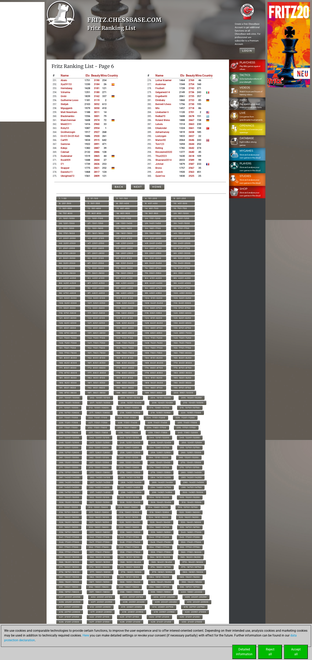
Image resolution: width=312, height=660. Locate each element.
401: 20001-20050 (70, 597)
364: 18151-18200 (160, 557)
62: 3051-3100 (96, 258)
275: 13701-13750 (190, 467)
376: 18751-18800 (69, 572)
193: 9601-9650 (125, 388)
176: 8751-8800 (68, 373)
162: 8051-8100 (96, 358)
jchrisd (159, 164)
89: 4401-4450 (154, 283)
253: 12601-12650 (129, 447)
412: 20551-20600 (100, 607)
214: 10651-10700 (159, 408)
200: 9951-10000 (183, 393)
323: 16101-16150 (128, 517)
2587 (191, 164)
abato (64, 80)
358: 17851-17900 (130, 552)
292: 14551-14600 (99, 487)
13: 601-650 (123, 208)
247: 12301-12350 (100, 442)
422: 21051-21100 (99, 617)
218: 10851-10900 (130, 413)
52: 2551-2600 (96, 248)
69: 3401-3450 (153, 263)
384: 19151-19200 (159, 577)
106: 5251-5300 (68, 303)
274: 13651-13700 (159, 467)
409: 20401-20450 (166, 602)
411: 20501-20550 (69, 607)
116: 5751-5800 (67, 313)
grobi (63, 96)
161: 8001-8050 (68, 358)
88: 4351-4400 (125, 283)
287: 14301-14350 (100, 482)
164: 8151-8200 (154, 358)
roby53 (65, 128)
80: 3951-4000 (182, 273)
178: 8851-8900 (125, 373)
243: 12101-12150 (129, 437)
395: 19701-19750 (190, 587)
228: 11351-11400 (127, 422)
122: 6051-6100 (96, 318)
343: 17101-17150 (129, 537)
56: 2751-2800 (67, 253)
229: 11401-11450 (157, 422)
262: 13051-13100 (99, 457)
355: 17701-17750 (190, 547)
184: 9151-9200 (154, 378)
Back (119, 186)
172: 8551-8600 (97, 368)
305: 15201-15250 (190, 497)
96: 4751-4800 (67, 293)
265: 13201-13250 (189, 457)
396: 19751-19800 (69, 592)
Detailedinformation (244, 651)
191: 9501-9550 (67, 388)
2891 (96, 144)
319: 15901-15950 (159, 512)
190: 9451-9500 (183, 383)
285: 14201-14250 (191, 477)
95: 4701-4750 (182, 288)
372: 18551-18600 (99, 567)
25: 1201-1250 (181, 218)
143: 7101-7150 (124, 338)
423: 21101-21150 (129, 617)
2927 (96, 132)
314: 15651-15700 (158, 507)
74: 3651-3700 (153, 268)
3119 (96, 100)
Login (247, 50)
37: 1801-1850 (96, 233)
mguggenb (66, 108)
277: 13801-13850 (100, 472)
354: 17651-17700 (159, 547)
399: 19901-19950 (161, 592)
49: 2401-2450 (153, 243)
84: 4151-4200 (153, 278)
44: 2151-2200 (153, 238)
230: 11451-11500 (187, 422)
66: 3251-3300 (67, 263)
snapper (65, 168)
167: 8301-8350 (97, 363)
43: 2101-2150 (124, 238)
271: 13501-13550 (69, 467)
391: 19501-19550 (69, 587)
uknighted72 (67, 176)
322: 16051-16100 (99, 517)
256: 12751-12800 (69, 452)
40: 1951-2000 (182, 233)
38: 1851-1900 (124, 233)
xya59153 (66, 84)
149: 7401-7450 (154, 343)
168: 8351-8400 (125, 363)
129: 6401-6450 (154, 323)
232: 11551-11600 (97, 427)
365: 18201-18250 (190, 557)
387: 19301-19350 (100, 582)
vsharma (65, 92)
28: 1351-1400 (124, 223)
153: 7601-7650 (125, 348)
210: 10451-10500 (193, 403)
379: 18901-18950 (162, 572)
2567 (191, 168)
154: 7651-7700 (154, 348)
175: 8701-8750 (183, 368)
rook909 (65, 160)
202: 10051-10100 (100, 398)
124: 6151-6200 (153, 318)
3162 (96, 96)
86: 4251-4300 (67, 283)
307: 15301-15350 (100, 502)
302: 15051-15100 (99, 497)
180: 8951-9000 (183, 373)
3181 (96, 88)
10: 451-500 (180, 203)
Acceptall (296, 651)
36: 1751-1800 (67, 233)
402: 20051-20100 (101, 597)
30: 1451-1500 (182, 223)
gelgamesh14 (162, 92)
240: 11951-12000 (188, 432)
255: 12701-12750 (190, 447)
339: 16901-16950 (161, 532)
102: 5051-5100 (96, 298)
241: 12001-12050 (69, 437)
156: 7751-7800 (68, 353)
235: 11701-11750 (186, 427)
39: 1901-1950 (153, 233)
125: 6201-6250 (182, 318)
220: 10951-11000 (191, 413)
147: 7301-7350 (96, 343)
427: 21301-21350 (100, 622)
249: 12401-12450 (161, 442)
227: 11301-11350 (98, 422)
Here (86, 635)
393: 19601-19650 (129, 587)
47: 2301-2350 (96, 243)
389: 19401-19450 (161, 582)
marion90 (160, 140)
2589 (191, 160)
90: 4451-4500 (182, 283)
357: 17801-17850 (100, 552)
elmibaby (160, 100)
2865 (96, 156)
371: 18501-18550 (69, 567)
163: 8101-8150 (125, 358)
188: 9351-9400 (125, 383)
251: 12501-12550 (69, 447)
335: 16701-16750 (190, 527)
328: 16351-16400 (130, 522)
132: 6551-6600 (96, 328)
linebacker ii (162, 112)
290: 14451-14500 (193, 482)
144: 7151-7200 (154, 338)
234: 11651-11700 (156, 427)
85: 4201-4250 (182, 278)
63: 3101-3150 (124, 258)
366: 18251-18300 (69, 562)
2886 (96, 152)
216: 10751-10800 (69, 413)
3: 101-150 (122, 198)
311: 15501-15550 (68, 507)
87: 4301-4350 (96, 283)
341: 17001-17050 (69, 537)
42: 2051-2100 (96, 238)
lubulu (159, 124)
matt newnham (69, 112)
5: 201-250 (180, 198)
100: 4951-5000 (183, 293)
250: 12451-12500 (192, 442)
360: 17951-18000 (191, 552)
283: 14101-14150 (130, 477)
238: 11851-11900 (128, 432)
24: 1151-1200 (153, 218)
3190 (96, 80)
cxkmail (65, 152)
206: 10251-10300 (69, 403)
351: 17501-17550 (69, 547)
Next (138, 186)
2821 (96, 168)
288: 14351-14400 (131, 482)
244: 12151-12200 (159, 437)
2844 (96, 160)
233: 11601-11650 (127, 427)
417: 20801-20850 (101, 612)
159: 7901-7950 (154, 353)
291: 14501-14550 (69, 487)
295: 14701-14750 (191, 487)
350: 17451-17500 (191, 542)
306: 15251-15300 (69, 502)
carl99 (64, 140)
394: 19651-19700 (159, 587)
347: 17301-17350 (100, 542)
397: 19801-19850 (100, 592)
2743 (191, 88)
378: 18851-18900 (131, 572)
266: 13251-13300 (69, 462)
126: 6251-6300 (68, 323)
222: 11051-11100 (98, 417)
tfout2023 (161, 156)
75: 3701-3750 (182, 268)
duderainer (66, 156)
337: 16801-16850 (100, 532)
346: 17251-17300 (69, 542)
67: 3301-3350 (96, 263)
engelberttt (161, 96)
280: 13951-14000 (191, 472)
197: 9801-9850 (97, 393)
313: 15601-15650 (128, 507)
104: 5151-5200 (154, 298)
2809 (96, 176)
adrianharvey (162, 132)
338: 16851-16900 (130, 532)
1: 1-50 (63, 198)
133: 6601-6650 (125, 328)
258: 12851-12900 (130, 452)
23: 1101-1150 (123, 218)
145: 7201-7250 (182, 338)
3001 (96, 116)
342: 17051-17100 (99, 537)
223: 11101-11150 (127, 417)
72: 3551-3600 (96, 268)
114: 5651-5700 (153, 308)
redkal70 (160, 116)
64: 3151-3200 (153, 258)
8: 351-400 (122, 203)
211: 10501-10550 (69, 408)
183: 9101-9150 (124, 378)
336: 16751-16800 (69, 532)
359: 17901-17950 (161, 552)
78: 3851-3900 (124, 273)
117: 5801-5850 (96, 313)
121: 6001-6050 (68, 318)
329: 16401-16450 (160, 522)
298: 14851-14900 (131, 492)
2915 (96, 140)
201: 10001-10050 (69, 398)
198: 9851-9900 (125, 393)
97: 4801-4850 (96, 293)
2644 (191, 144)
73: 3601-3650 (124, 268)
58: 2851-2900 (124, 253)
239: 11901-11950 (158, 432)
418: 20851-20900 (132, 612)
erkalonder (161, 128)
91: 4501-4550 (67, 288)
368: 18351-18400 (130, 562)
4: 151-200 (151, 198)
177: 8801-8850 (97, 373)
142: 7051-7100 (96, 338)
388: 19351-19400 (130, 582)
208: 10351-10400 (131, 403)
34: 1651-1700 (153, 228)
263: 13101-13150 (128, 457)
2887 (96, 148)
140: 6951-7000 (183, 333)
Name (65, 75)
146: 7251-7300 (68, 343)
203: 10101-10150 (130, 398)
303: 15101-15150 (129, 497)
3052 (96, 104)
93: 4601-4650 (124, 288)
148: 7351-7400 (125, 343)
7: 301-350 (94, 203)
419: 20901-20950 (164, 612)
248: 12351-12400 (130, 442)
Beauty (95, 75)
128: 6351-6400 (125, 323)
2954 (96, 128)
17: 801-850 (94, 213)
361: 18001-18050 (69, 557)
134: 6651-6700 (154, 328)
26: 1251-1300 (67, 223)
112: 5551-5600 (96, 308)
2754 (191, 84)
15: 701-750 (180, 208)
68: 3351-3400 (124, 263)
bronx (158, 168)
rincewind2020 (163, 152)
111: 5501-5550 (67, 308)
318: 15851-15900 (129, 512)
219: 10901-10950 (161, 413)
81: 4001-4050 (67, 278)
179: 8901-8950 (154, 373)
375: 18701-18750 (191, 567)
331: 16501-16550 (69, 527)
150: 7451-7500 (182, 343)
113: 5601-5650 (125, 308)
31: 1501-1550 (66, 228)
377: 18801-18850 (100, 572)
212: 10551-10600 (99, 408)
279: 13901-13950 (161, 472)
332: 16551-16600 (99, 527)
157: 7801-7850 (97, 353)
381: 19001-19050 (69, 577)
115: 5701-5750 (182, 308)
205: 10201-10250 (191, 398)
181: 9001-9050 (68, 378)
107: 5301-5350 (96, 303)
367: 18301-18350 (100, 562)
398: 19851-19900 (130, 592)
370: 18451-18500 (192, 562)
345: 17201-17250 (190, 537)
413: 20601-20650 (131, 607)
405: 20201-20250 (196, 597)
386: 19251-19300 (69, 582)
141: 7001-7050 (68, 338)
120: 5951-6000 (183, 313)
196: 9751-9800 (68, 393)
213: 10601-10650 (129, 408)
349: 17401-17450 (161, 542)
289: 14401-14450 (162, 482)
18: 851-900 (123, 213)
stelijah (64, 104)
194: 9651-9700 (154, 388)
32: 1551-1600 (95, 228)
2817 (96, 172)
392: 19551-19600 (99, 587)
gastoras (65, 144)
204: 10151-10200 (161, 398)
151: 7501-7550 (67, 348)
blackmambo (67, 116)
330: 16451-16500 (191, 522)
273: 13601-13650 (129, 467)
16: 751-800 (66, 213)
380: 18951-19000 (193, 572)
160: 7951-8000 (183, 353)
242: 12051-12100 (99, 437)
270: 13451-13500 (191, 462)
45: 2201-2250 (182, 238)
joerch (159, 172)
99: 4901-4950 (153, 293)
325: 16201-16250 (189, 517)
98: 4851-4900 (125, 293)
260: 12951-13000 (191, 452)
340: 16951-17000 (191, 532)
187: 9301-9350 (96, 383)
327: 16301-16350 (99, 522)
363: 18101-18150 (130, 557)
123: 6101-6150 (124, 318)
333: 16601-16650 (129, 527)
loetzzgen (160, 136)
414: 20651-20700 (163, 607)
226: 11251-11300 (68, 422)
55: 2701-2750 (182, 248)
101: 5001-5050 (68, 298)
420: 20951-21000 (195, 612)
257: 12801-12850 (100, 452)
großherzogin (68, 132)
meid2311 (66, 124)
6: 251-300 (65, 203)
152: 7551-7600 (96, 348)
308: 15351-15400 (130, 502)
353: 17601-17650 (129, 547)
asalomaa (160, 84)
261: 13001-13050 (69, 457)
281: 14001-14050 (69, 477)
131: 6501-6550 (67, 328)
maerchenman (68, 120)
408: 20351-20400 (134, 602)
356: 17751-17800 (69, 552)
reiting (159, 148)
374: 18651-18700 (161, 567)
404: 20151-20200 (164, 597)
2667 (191, 120)
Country (112, 75)
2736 (191, 92)
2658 (191, 132)
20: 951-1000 (181, 213)
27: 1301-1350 (95, 223)
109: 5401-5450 (154, 303)
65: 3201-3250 (182, 258)
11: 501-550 (65, 208)
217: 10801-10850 (100, 413)
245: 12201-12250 (190, 437)
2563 (191, 172)
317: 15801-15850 (99, 512)
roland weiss (162, 120)
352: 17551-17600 (99, 547)
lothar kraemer (163, 80)
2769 (191, 80)
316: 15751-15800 (69, 512)
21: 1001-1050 (67, 218)
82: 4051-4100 (96, 278)
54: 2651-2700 (153, 248)
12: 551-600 (94, 208)
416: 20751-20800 (69, 612)
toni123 (159, 144)
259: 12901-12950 (161, 452)
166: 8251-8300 (68, 363)
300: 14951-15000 (193, 492)
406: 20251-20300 (70, 602)
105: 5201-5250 (182, 298)
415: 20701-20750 (194, 607)
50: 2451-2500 (182, 243)
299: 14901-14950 (162, 492)
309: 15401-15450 (161, 502)
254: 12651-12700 (159, 447)
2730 (191, 104)
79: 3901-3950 (153, 273)
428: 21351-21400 (130, 622)
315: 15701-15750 (188, 507)
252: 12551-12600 (99, 447)
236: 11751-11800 (68, 432)
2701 (191, 112)
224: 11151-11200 (155, 417)
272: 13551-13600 (99, 467)
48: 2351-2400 (125, 243)
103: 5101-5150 (124, 298)
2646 (191, 140)
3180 (96, 92)
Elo (88, 75)
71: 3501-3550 (67, 268)
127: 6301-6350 (96, 323)
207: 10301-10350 (100, 403)
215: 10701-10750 (190, 408)
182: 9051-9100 (96, 378)
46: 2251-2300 (67, 243)
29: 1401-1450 (153, 223)
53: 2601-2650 (124, 248)
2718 (191, 108)
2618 (191, 156)
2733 (191, 100)
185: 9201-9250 (182, 378)
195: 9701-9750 (182, 388)
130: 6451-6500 (183, 323)
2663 (191, 124)
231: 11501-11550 (68, 427)
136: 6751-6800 (68, 333)
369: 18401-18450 (161, 562)
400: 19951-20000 (191, 592)
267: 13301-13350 (99, 462)
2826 (96, 164)
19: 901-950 (151, 213)
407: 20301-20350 (101, 602)
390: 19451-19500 (192, 582)
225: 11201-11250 (185, 417)
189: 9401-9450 (154, 383)
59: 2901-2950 (153, 253)
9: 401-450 (151, 203)
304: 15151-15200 (159, 497)
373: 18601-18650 (130, 567)
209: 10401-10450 (162, 403)
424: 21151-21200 (159, 617)
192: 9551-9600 (96, 388)
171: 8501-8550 (68, 368)
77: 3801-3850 (96, 273)
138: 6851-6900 (125, 333)
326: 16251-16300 (69, 522)
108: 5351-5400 (125, 303)
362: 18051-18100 (100, 557)
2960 (96, 124)
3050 (96, 108)
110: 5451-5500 (182, 303)
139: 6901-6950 (154, 333)
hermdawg (66, 88)
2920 (96, 136)
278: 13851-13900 (130, 472)
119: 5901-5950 (153, 313)
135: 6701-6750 (182, 328)
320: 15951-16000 (189, 512)
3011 (96, 112)
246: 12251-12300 (69, 442)
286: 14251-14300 (69, 482)
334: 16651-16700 (159, 527)
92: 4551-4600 (96, 288)
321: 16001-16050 (69, 517)
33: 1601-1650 (124, 228)
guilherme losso (69, 100)
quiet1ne (160, 176)
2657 (191, 136)
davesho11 (67, 172)
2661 (191, 128)
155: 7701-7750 (182, 348)
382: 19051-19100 (99, 577)
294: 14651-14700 (161, 487)
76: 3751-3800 (67, 273)
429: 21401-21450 (161, 622)
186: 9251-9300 (68, 383)
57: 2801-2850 (96, 253)
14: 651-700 (152, 208)
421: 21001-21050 (69, 617)
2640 (191, 152)
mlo (157, 108)
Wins (103, 75)
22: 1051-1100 (95, 218)
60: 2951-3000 (182, 253)
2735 (191, 96)
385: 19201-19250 (190, 577)
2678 (191, 116)
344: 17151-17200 (159, 537)
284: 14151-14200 (161, 477)
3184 (96, 84)
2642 (191, 148)
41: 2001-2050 (67, 238)
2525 (191, 176)
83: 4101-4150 (124, 278)
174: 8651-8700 (154, 368)
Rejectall (270, 651)
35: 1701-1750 (181, 228)
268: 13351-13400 (130, 462)
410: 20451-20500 (198, 602)
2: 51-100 (93, 198)
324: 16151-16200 (159, 517)
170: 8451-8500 (183, 363)
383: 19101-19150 (129, 577)
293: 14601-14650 (130, 487)
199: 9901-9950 (154, 393)
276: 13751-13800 (69, 472)
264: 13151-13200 (159, 457)
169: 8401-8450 (154, 363)
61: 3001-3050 (67, 258)
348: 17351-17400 (130, 542)
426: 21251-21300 (69, 622)
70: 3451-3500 (182, 263)
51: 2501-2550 (67, 248)
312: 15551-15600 (98, 507)
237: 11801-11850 (98, 432)
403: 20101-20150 (133, 597)
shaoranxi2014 (163, 160)
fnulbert (159, 88)
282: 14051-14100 (100, 477)
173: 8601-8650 (125, 368)
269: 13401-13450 (160, 462)
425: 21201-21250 (190, 617)
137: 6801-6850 (97, 333)
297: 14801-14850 (100, 492)
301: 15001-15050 (69, 497)
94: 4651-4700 (153, 288)
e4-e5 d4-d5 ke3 (70, 136)
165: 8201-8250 (183, 358)
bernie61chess (163, 104)
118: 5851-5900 (125, 313)
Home (157, 186)
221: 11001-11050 (68, 417)
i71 (62, 164)
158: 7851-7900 (125, 353)
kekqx (64, 148)
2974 (96, 120)
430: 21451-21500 (192, 622)
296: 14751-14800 (69, 492)
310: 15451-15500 (192, 502)
